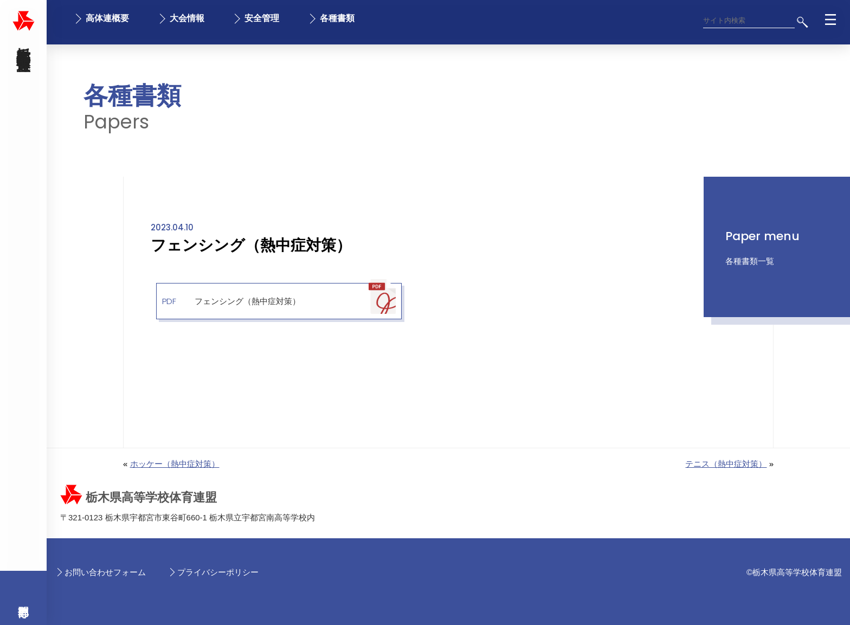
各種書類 (337, 18)
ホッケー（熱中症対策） (175, 463)
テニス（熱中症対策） (726, 463)
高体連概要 (107, 18)
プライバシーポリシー (218, 572)
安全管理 (261, 18)
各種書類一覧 (749, 261)
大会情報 (187, 18)
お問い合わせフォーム (105, 572)
